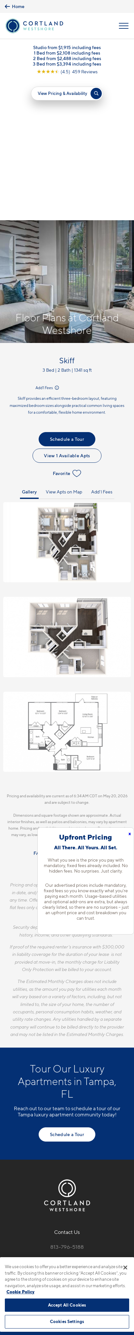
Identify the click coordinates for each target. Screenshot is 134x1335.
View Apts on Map (64, 352)
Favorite (67, 333)
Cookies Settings (67, 1321)
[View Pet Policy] (67, 1155)
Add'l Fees (47, 248)
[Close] (125, 1267)
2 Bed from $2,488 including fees (67, 58)
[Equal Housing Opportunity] (60, 1141)
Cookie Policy (20, 1291)
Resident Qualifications (77, 713)
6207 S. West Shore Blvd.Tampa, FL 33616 (67, 1123)
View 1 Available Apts (67, 315)
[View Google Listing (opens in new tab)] (67, 72)
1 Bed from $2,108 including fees (67, 53)
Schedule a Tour (67, 299)
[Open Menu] (124, 26)
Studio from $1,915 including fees (67, 47)
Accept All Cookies (67, 1305)
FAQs (39, 713)
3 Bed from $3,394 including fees (67, 64)
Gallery (29, 352)
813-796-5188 (67, 1107)
